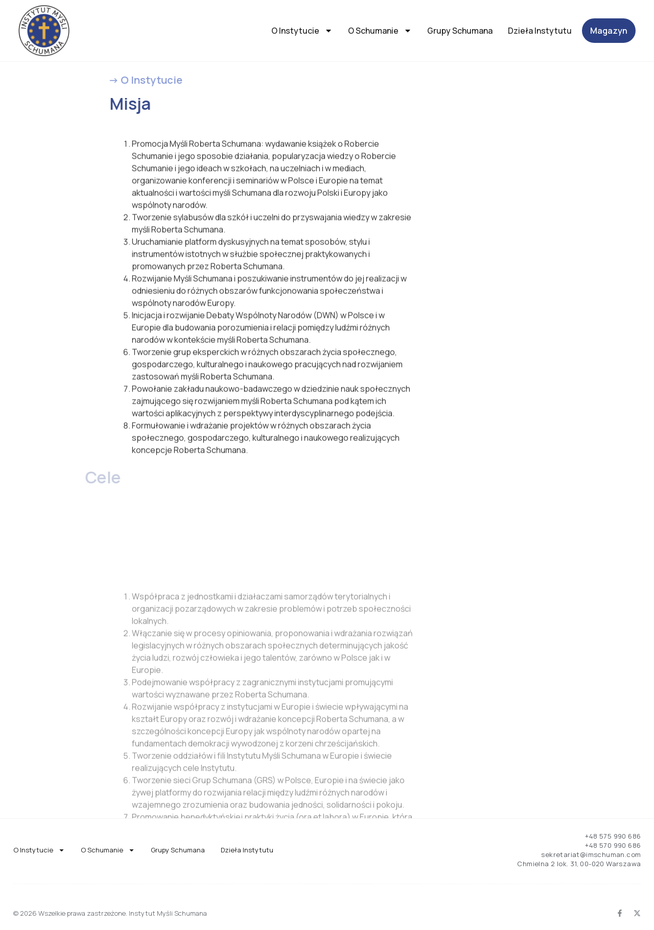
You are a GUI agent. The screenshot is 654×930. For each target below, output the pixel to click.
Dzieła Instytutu (540, 30)
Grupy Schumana (460, 30)
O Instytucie (302, 30)
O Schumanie (380, 30)
